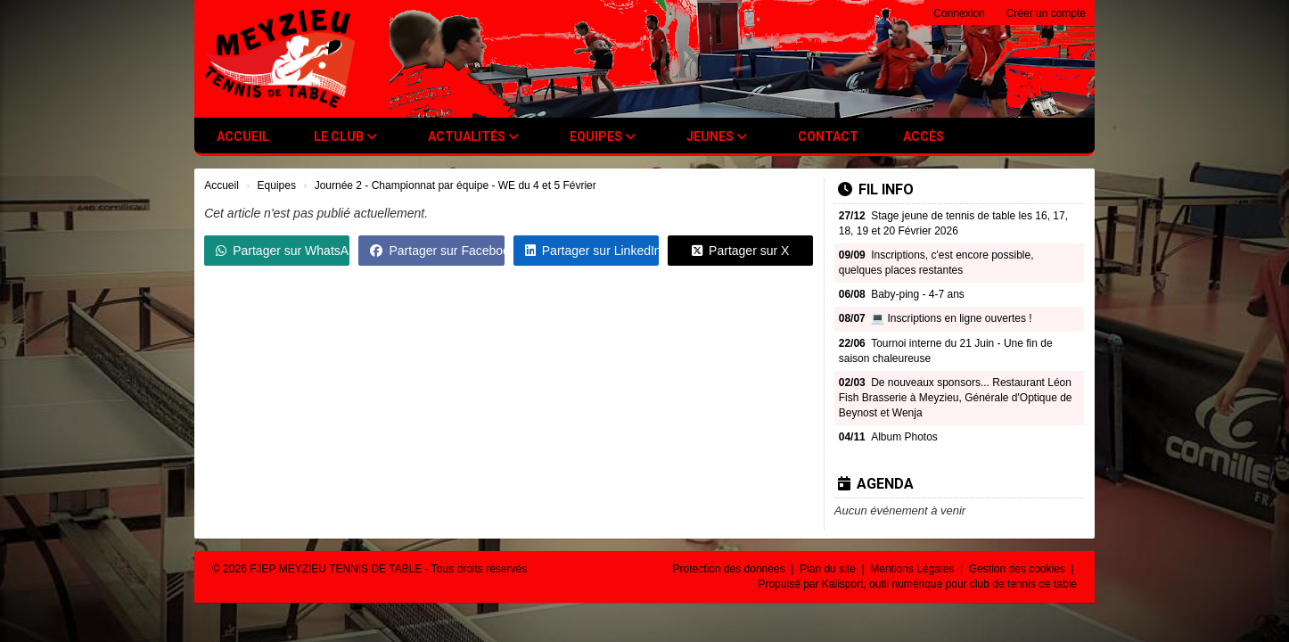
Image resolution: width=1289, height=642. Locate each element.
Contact (828, 136)
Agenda (876, 483)
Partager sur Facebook (437, 250)
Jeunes (716, 136)
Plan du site (829, 569)
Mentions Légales (913, 569)
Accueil (243, 136)
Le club (345, 136)
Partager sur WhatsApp (282, 250)
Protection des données (730, 569)
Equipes (603, 136)
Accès (923, 136)
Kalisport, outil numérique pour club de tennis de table (949, 584)
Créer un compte (1046, 13)
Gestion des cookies (1018, 569)
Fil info (876, 189)
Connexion (958, 13)
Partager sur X (740, 250)
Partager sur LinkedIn (592, 250)
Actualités (473, 136)
